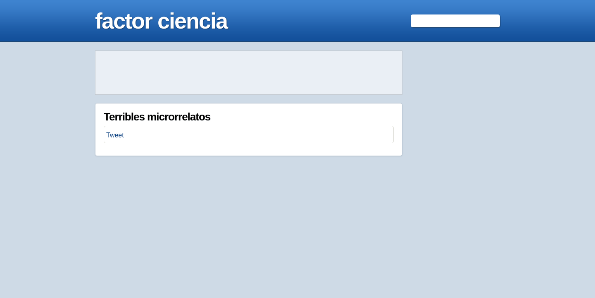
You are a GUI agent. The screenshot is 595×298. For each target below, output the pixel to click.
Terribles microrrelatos (157, 117)
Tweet (115, 135)
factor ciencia (161, 20)
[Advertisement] (248, 72)
